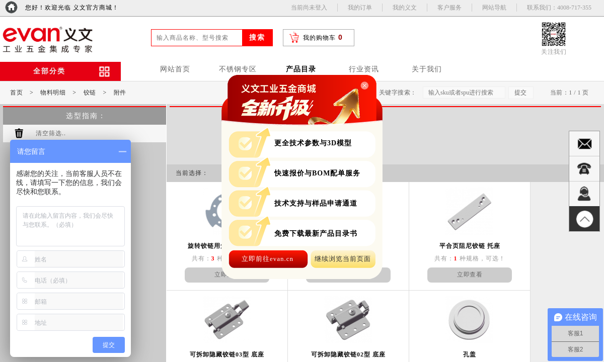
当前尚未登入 (309, 7)
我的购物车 (319, 37)
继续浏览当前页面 (343, 258)
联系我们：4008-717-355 (559, 7)
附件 (120, 92)
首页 (16, 92)
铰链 (90, 92)
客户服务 (449, 7)
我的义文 (405, 7)
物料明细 (52, 92)
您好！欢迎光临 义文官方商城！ (72, 7)
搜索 (257, 37)
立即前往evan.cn (267, 258)
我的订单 (360, 7)
